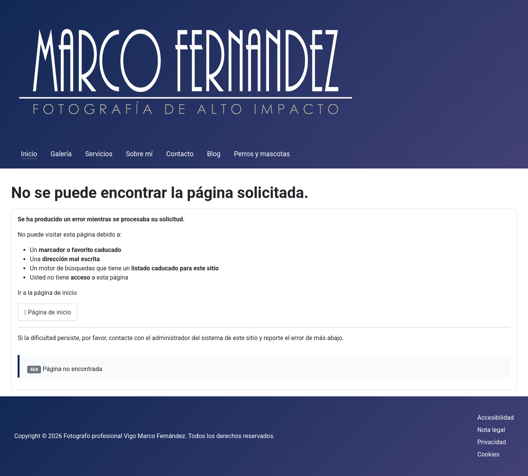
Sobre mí (139, 154)
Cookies (488, 454)
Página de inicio (47, 312)
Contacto (179, 154)
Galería (61, 154)
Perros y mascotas (262, 154)
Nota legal (491, 429)
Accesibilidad (495, 417)
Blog (213, 154)
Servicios (98, 154)
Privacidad (491, 442)
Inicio (29, 154)
